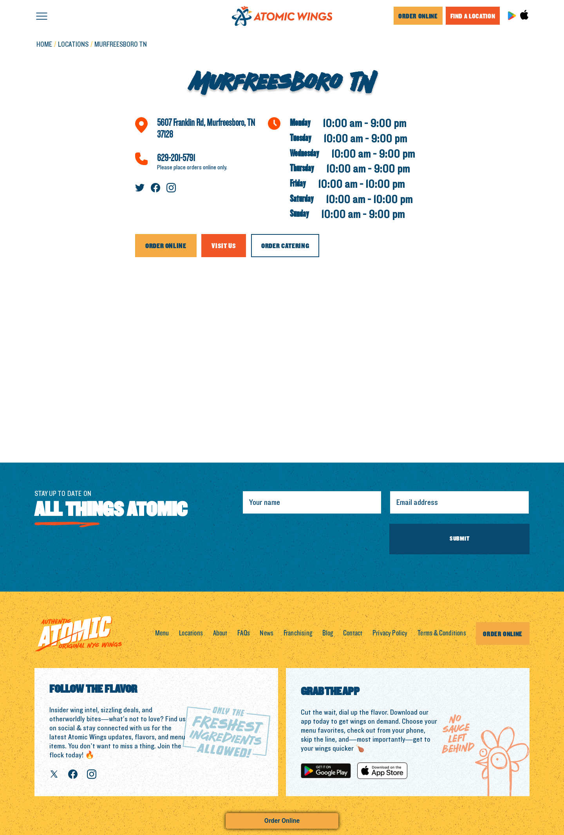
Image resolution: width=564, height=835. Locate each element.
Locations (191, 633)
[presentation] (301, 539)
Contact (352, 633)
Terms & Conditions (442, 633)
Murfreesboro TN (120, 45)
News (266, 633)
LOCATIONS (73, 45)
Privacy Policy (390, 633)
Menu (162, 633)
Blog (327, 633)
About (220, 633)
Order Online (282, 820)
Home (44, 45)
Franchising (298, 633)
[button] (41, 15)
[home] (282, 16)
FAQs (243, 633)
